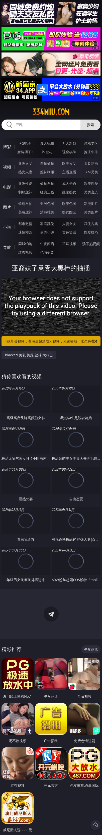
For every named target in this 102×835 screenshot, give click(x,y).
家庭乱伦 (47, 223)
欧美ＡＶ (69, 163)
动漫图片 (91, 203)
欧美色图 (69, 203)
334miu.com (51, 112)
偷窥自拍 (25, 203)
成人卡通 (69, 183)
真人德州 (47, 143)
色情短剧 (47, 252)
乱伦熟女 (69, 192)
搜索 (90, 124)
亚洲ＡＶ (25, 163)
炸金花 (47, 151)
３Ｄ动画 (91, 163)
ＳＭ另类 (91, 172)
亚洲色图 (47, 203)
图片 (7, 207)
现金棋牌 (69, 151)
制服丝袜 (25, 192)
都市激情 (25, 223)
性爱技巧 (91, 232)
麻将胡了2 (25, 151)
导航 (7, 247)
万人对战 (69, 143)
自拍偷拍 (47, 163)
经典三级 (47, 192)
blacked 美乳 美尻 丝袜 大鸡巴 (29, 355)
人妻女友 (69, 223)
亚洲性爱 (25, 183)
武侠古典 (91, 223)
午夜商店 (47, 243)
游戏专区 (91, 143)
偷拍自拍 (47, 183)
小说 (7, 227)
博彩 (7, 147)
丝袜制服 (47, 172)
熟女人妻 (25, 172)
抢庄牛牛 (91, 151)
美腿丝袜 (25, 212)
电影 (7, 187)
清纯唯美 (47, 212)
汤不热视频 (91, 243)
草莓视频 (69, 243)
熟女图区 (69, 212)
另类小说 (47, 232)
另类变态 (91, 192)
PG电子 (25, 143)
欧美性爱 (91, 183)
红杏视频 (25, 252)
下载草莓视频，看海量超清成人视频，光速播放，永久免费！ (51, 341)
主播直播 (69, 172)
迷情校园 (25, 232)
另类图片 (91, 212)
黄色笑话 (69, 232)
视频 (7, 167)
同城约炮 (25, 243)
